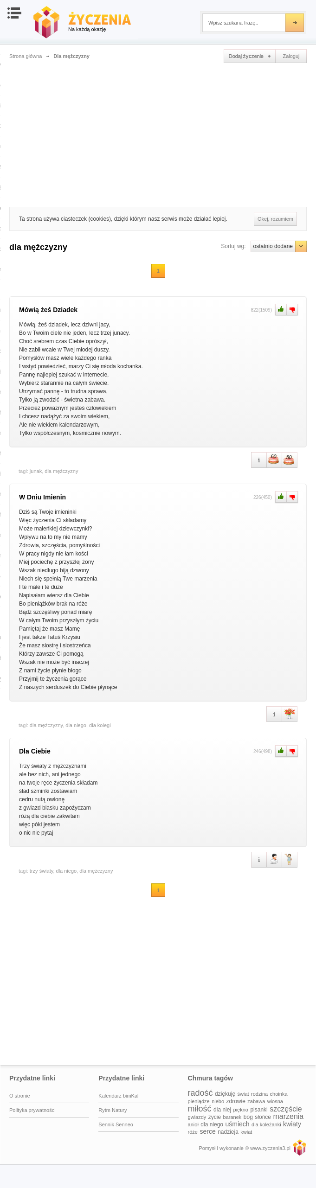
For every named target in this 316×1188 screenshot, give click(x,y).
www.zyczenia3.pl (299, 1147)
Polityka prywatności (32, 1110)
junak (36, 471)
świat (243, 1094)
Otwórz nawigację (14, 13)
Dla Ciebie (35, 751)
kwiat (246, 1132)
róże (193, 1132)
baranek (232, 1117)
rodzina (259, 1094)
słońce (263, 1117)
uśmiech (237, 1124)
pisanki (258, 1109)
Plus (280, 310)
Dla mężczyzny (71, 56)
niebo (218, 1101)
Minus (292, 310)
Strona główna (25, 56)
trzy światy (41, 871)
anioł (193, 1124)
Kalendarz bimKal (118, 1096)
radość (200, 1093)
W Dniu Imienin (42, 497)
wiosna (275, 1101)
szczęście (286, 1109)
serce (207, 1131)
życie (214, 1117)
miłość (200, 1108)
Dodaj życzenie (250, 56)
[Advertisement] (158, 133)
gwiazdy (197, 1117)
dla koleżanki (266, 1124)
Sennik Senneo (115, 1124)
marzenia (288, 1116)
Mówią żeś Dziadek (48, 309)
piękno (240, 1109)
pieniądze (199, 1101)
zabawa (256, 1101)
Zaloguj (291, 56)
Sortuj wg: (233, 246)
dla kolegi (99, 725)
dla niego (75, 725)
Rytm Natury (112, 1110)
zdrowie (235, 1101)
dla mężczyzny (61, 471)
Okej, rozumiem (275, 219)
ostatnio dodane (279, 246)
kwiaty (292, 1124)
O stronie (19, 1096)
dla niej (222, 1109)
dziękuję (225, 1094)
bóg (248, 1117)
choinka (279, 1094)
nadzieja (228, 1132)
